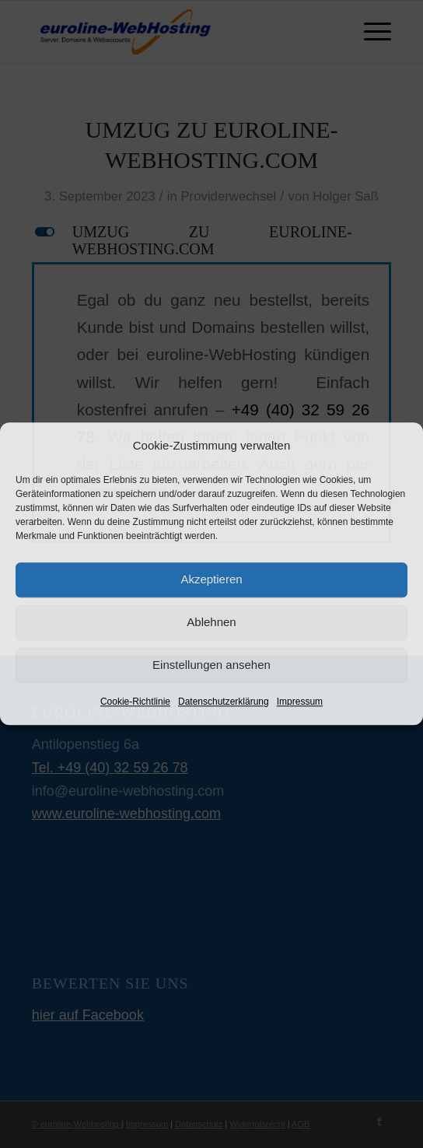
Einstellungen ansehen (211, 665)
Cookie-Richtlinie (135, 701)
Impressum (300, 701)
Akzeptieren (211, 579)
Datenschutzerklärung (223, 701)
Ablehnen (211, 622)
